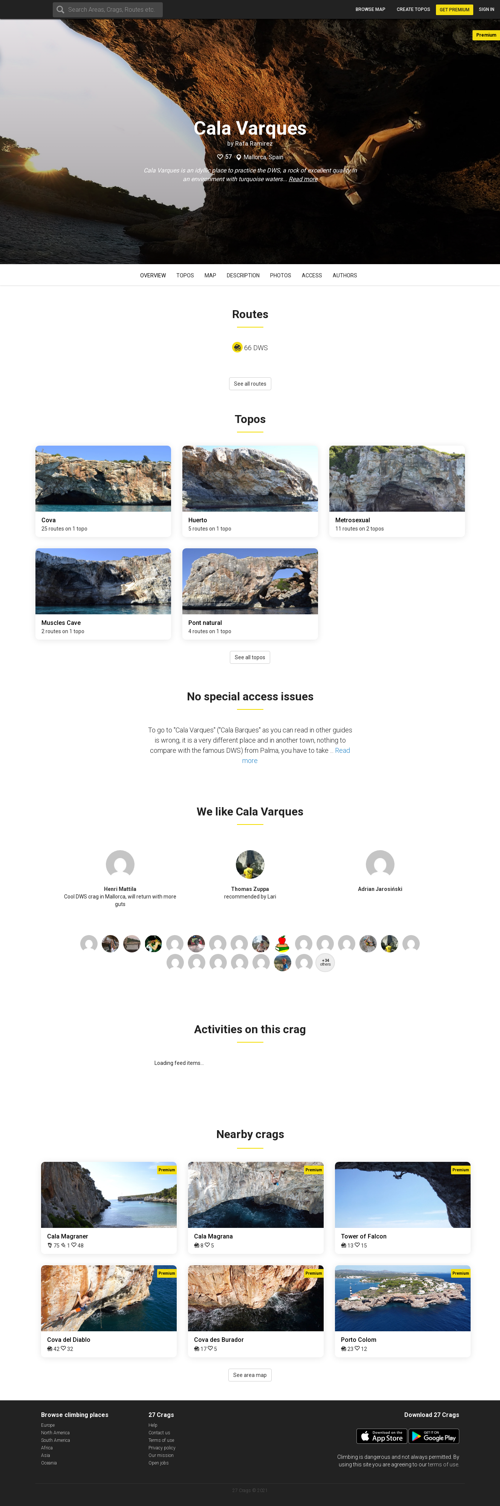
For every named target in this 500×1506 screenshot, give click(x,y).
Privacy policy (162, 1448)
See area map (250, 1375)
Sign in (486, 9)
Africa (47, 1448)
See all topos (250, 657)
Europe (48, 1425)
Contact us (159, 1432)
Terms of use (161, 1440)
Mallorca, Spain (263, 157)
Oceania (49, 1463)
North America (55, 1432)
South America (55, 1440)
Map (210, 275)
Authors (345, 275)
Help (152, 1425)
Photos (280, 275)
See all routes (250, 384)
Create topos (413, 9)
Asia (45, 1455)
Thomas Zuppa (250, 889)
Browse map (370, 9)
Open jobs (158, 1463)
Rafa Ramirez (254, 143)
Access (312, 275)
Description (243, 275)
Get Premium (454, 9)
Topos (185, 275)
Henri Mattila (120, 889)
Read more (303, 179)
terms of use (443, 1464)
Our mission (161, 1455)
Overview (153, 275)
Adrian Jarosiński (380, 889)
